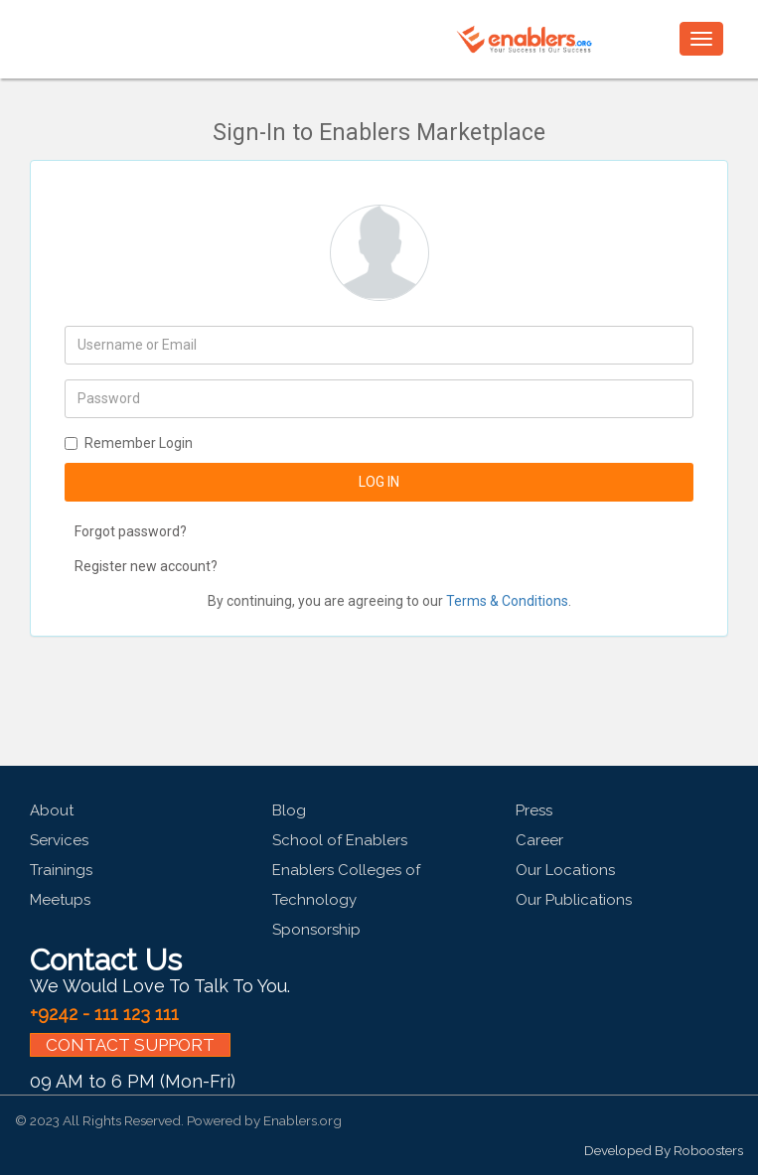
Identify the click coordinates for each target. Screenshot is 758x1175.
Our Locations (565, 870)
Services (59, 840)
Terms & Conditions (507, 601)
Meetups (60, 900)
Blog (289, 810)
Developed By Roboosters (663, 1150)
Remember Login (129, 443)
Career (539, 840)
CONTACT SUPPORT (130, 1045)
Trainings (61, 870)
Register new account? (146, 566)
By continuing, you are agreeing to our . (389, 601)
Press (534, 810)
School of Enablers (339, 840)
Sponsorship (316, 930)
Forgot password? (131, 531)
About (52, 810)
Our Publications (574, 900)
